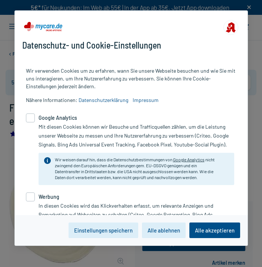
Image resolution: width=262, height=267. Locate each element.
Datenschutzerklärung (103, 100)
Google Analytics (189, 159)
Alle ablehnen (163, 230)
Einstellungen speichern (103, 230)
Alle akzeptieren (215, 230)
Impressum (146, 100)
